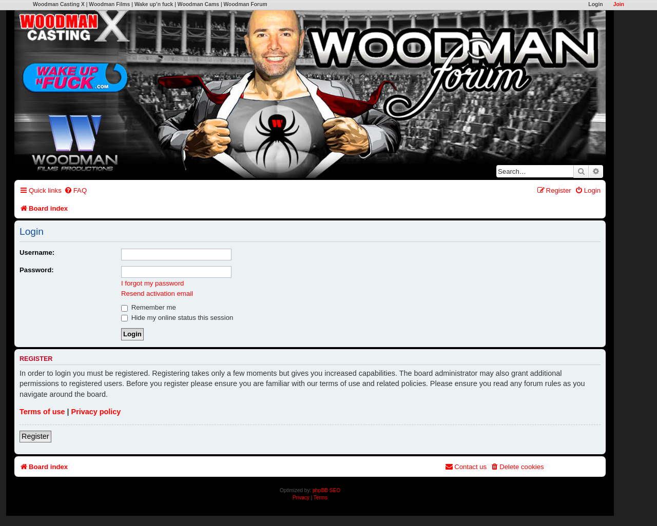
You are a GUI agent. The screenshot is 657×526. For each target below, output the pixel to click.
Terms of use (42, 412)
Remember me (148, 307)
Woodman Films (109, 4)
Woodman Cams (198, 4)
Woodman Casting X (59, 4)
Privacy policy (96, 412)
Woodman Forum (245, 4)
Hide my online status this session (177, 317)
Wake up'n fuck (153, 4)
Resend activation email (157, 293)
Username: (37, 252)
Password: (37, 270)
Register (35, 436)
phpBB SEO (326, 490)
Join (618, 4)
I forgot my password (152, 283)
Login (595, 4)
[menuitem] (75, 190)
